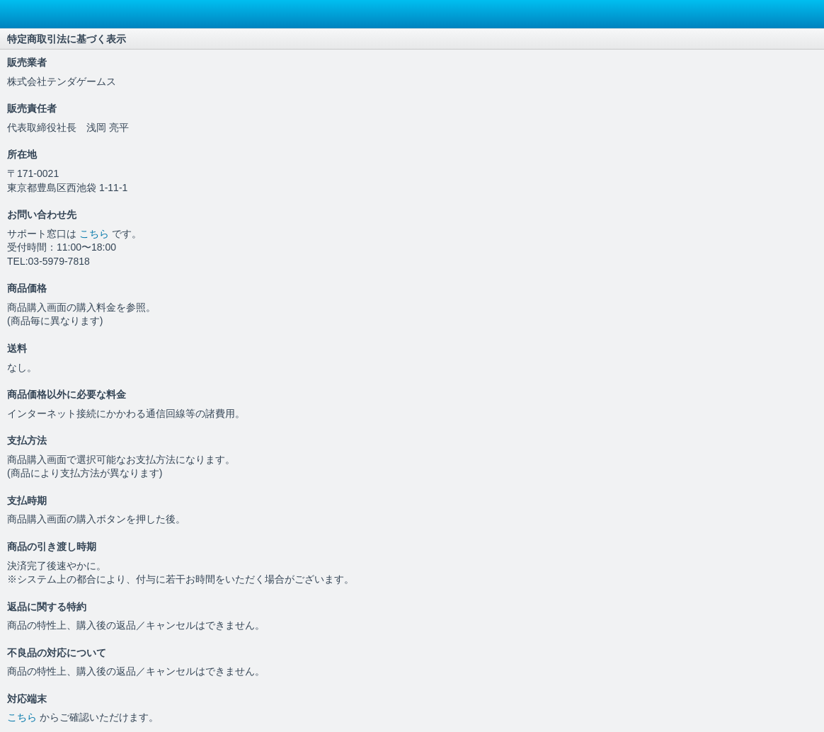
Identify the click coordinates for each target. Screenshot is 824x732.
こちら (95, 233)
